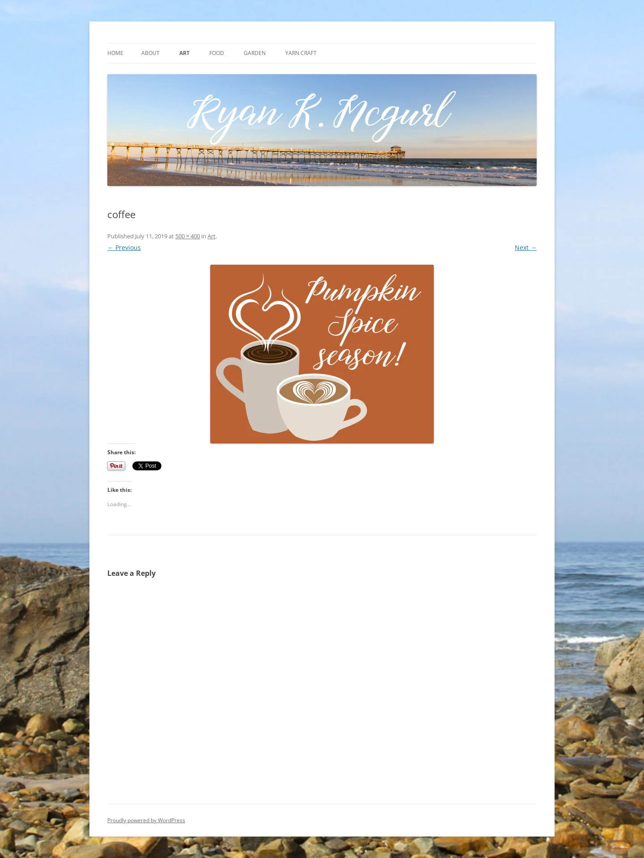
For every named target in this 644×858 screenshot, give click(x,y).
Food (216, 53)
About (150, 53)
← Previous (124, 247)
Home (115, 53)
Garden (255, 53)
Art (184, 53)
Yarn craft (301, 53)
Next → (526, 247)
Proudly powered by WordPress (146, 820)
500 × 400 (187, 236)
